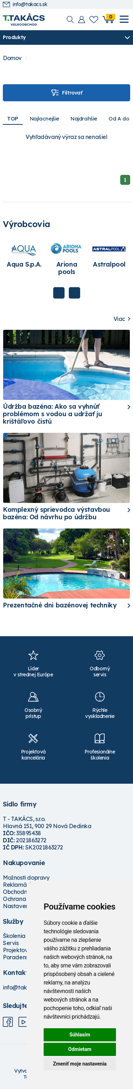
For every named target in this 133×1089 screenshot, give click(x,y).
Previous (59, 293)
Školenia (14, 935)
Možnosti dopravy (26, 877)
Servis (11, 942)
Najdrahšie (84, 118)
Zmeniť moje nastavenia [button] (79, 1064)
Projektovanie (21, 950)
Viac (119, 319)
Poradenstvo (20, 957)
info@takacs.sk (25, 4)
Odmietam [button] (79, 1049)
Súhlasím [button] (80, 1034)
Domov (12, 58)
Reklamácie (18, 884)
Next (74, 293)
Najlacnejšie (44, 118)
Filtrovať (66, 92)
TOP (12, 118)
